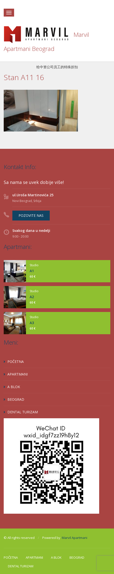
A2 (32, 296)
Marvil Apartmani (74, 537)
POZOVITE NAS (31, 215)
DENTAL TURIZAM (22, 412)
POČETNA (15, 361)
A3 (32, 322)
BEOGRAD (15, 399)
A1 (32, 270)
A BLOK (13, 386)
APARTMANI (17, 374)
